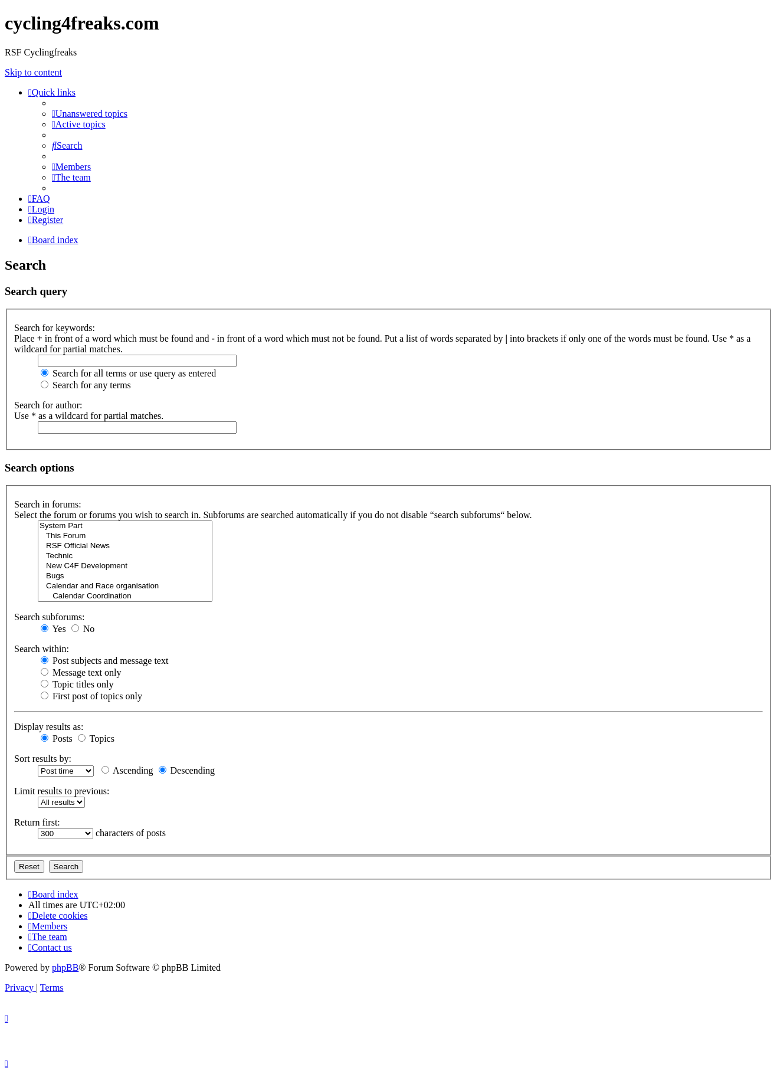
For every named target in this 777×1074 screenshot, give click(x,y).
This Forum (125, 536)
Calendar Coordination (125, 596)
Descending (187, 770)
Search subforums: (49, 617)
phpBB (65, 967)
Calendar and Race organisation (125, 586)
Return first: (37, 822)
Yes (53, 629)
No (83, 629)
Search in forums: (47, 504)
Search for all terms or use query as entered (128, 373)
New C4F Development (125, 566)
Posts (57, 739)
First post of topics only (91, 696)
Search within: (41, 649)
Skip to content (33, 72)
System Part (125, 526)
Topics (96, 739)
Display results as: (48, 727)
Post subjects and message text (104, 661)
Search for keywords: (54, 328)
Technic (125, 556)
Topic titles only (77, 684)
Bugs (125, 576)
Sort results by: (42, 759)
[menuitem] (89, 114)
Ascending (127, 770)
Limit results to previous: (61, 791)
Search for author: (48, 405)
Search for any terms (86, 385)
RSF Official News (125, 546)
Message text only (81, 672)
